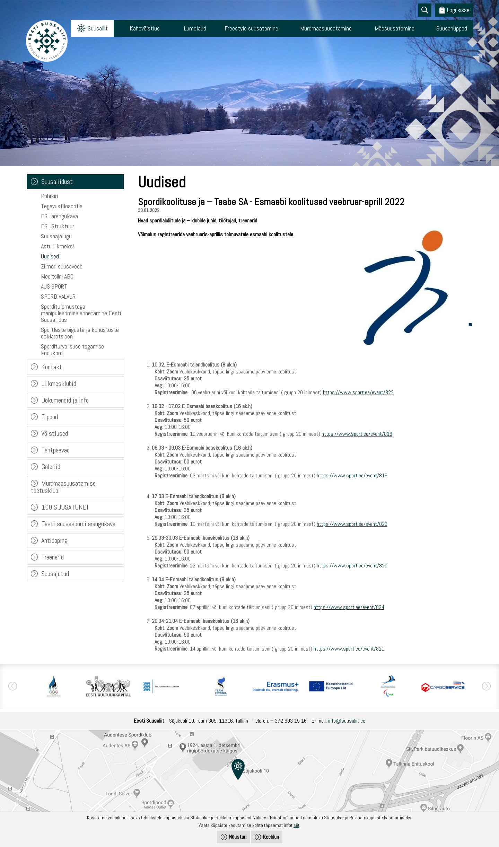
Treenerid (52, 557)
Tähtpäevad (55, 450)
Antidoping (54, 540)
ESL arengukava (59, 216)
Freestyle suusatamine (251, 28)
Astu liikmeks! (57, 246)
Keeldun (271, 836)
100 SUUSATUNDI (64, 507)
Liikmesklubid (58, 383)
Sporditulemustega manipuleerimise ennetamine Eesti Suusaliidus (81, 313)
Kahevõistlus (145, 28)
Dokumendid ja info (65, 400)
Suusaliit (98, 28)
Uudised (50, 256)
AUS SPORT (54, 286)
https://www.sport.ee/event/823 (352, 524)
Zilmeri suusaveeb (61, 266)
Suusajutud (55, 573)
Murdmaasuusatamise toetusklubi (63, 487)
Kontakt (51, 366)
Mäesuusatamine (394, 28)
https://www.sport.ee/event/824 (349, 607)
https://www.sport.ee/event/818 (357, 434)
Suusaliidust (57, 181)
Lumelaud (195, 28)
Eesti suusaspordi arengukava (78, 523)
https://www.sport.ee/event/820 (352, 565)
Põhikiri (49, 196)
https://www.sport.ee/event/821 (349, 648)
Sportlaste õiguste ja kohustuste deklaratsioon (80, 333)
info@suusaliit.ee (346, 720)
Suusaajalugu (56, 236)
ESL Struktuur (57, 226)
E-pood (49, 416)
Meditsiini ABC (57, 276)
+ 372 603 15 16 (288, 720)
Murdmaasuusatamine (326, 28)
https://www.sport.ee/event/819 (352, 475)
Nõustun (237, 836)
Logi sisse (458, 10)
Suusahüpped (451, 28)
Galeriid (50, 466)
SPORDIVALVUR (58, 296)
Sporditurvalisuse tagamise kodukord (72, 349)
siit (296, 825)
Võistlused (54, 433)
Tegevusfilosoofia (61, 206)
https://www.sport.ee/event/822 (358, 392)
